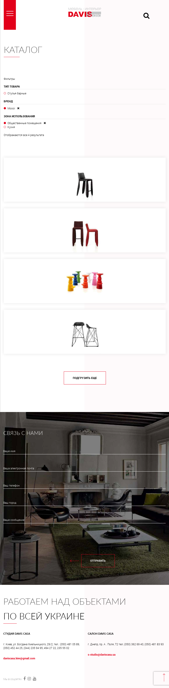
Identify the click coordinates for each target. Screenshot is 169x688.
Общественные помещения (24, 123)
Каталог (23, 50)
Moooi (11, 108)
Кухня (11, 127)
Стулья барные (17, 93)
